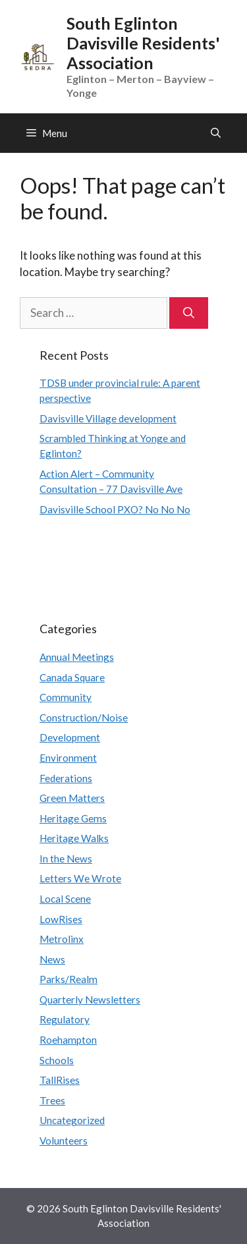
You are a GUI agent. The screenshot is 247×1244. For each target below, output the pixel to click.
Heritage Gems (73, 818)
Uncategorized (72, 1120)
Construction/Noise (84, 717)
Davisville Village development (108, 418)
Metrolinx (62, 939)
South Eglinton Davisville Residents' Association (143, 42)
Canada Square (72, 677)
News (52, 959)
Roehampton (68, 1040)
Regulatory (65, 1019)
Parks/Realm (68, 979)
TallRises (60, 1080)
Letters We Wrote (80, 878)
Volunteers (64, 1140)
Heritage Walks (74, 838)
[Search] (188, 313)
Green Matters (72, 798)
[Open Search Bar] (216, 133)
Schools (57, 1060)
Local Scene (65, 899)
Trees (52, 1100)
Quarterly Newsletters (90, 999)
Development (70, 737)
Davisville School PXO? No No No (115, 509)
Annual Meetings (77, 657)
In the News (66, 858)
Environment (68, 758)
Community (66, 697)
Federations (66, 778)
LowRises (61, 919)
